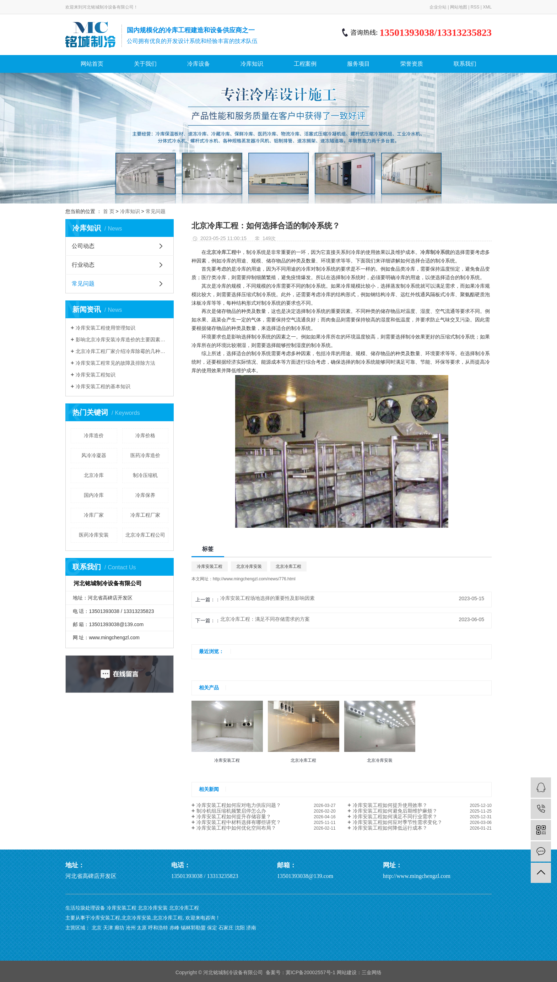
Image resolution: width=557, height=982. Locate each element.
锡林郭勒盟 (193, 928)
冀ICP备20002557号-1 (310, 972)
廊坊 (119, 928)
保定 (212, 928)
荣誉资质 (411, 64)
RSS (475, 7)
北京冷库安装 (249, 566)
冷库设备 (198, 64)
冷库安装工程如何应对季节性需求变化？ (397, 822)
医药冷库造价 (145, 455)
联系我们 (465, 64)
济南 (251, 928)
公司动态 (83, 246)
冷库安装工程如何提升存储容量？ (233, 816)
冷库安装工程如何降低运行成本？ (390, 828)
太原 (142, 928)
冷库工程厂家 (145, 515)
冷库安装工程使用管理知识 (105, 328)
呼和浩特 (158, 928)
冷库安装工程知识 (95, 375)
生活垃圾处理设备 (85, 908)
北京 (97, 928)
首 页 (108, 211)
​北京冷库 (94, 475)
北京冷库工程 (288, 566)
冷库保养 (145, 495)
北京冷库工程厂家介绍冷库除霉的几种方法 (122, 351)
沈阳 (240, 928)
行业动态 (83, 265)
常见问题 (156, 211)
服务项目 (358, 64)
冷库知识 (251, 64)
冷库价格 (145, 435)
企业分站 (438, 7)
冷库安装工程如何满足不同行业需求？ (395, 816)
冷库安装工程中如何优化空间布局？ (236, 828)
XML (487, 7)
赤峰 (174, 928)
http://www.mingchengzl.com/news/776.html (254, 578)
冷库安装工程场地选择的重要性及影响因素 (267, 598)
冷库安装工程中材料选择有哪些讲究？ (238, 822)
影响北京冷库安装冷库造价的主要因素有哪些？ (122, 339)
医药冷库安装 (94, 535)
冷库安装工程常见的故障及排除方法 (115, 363)
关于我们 (145, 64)
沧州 (131, 928)
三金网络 (372, 972)
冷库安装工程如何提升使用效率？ (390, 805)
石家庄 (225, 928)
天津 (108, 928)
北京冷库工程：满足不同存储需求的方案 (265, 619)
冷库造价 (94, 435)
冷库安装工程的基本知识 (103, 386)
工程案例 (305, 64)
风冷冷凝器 (93, 455)
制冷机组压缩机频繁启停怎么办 (231, 811)
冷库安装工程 (209, 566)
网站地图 (458, 7)
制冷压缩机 (145, 475)
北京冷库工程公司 (145, 535)
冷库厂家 (94, 515)
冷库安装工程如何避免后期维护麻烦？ (395, 811)
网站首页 (92, 64)
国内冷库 (94, 495)
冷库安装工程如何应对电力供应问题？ (238, 805)
